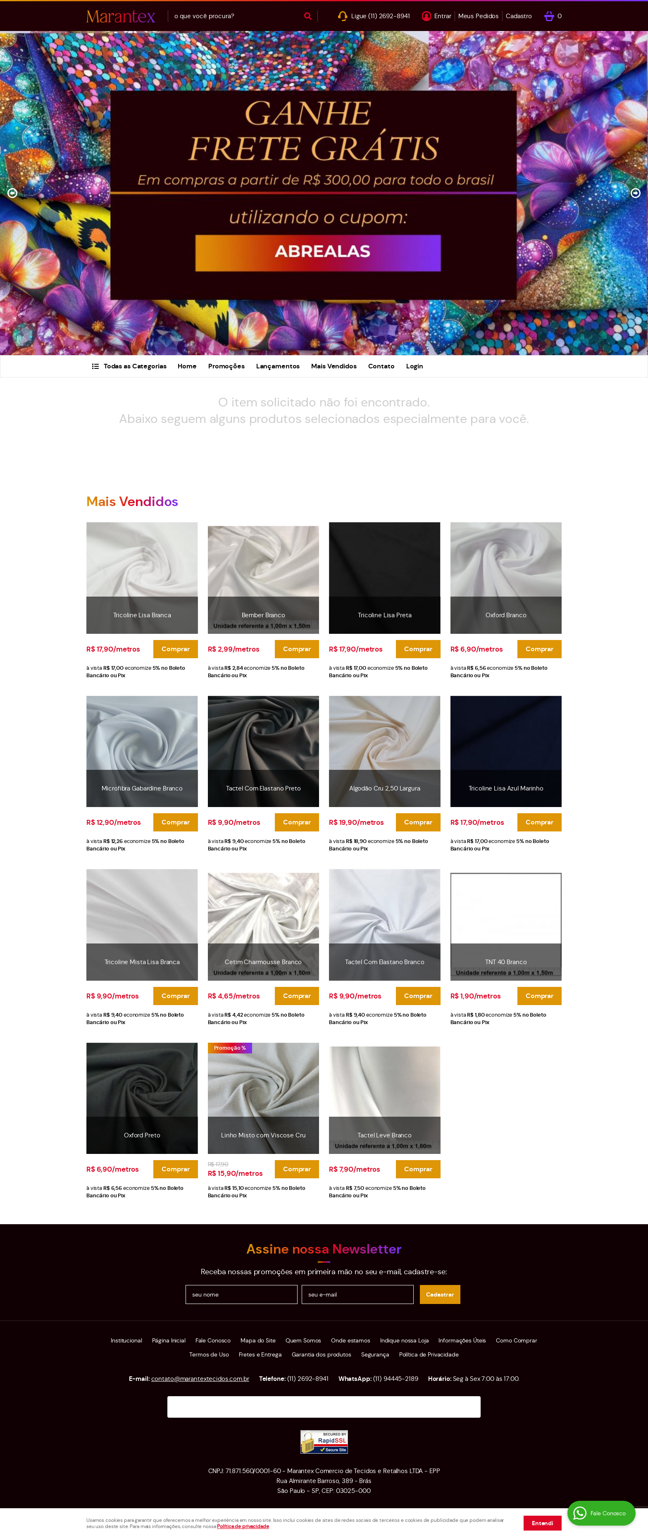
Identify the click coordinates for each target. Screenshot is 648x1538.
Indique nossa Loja (404, 1340)
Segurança (375, 1354)
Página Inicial (169, 1340)
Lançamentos (278, 366)
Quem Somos (304, 1340)
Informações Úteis (462, 1340)
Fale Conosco (213, 1340)
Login (414, 366)
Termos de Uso (209, 1354)
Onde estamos (350, 1340)
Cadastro (519, 16)
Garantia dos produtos (321, 1354)
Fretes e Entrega (260, 1354)
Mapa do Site (258, 1340)
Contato (381, 366)
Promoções (226, 366)
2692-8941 (389, 16)
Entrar (442, 16)
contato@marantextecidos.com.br (200, 1379)
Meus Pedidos (478, 16)
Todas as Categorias (135, 366)
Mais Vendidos (333, 366)
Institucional (126, 1340)
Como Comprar (516, 1340)
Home (187, 366)
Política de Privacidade (429, 1354)
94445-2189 (395, 1379)
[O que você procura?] (308, 16)
